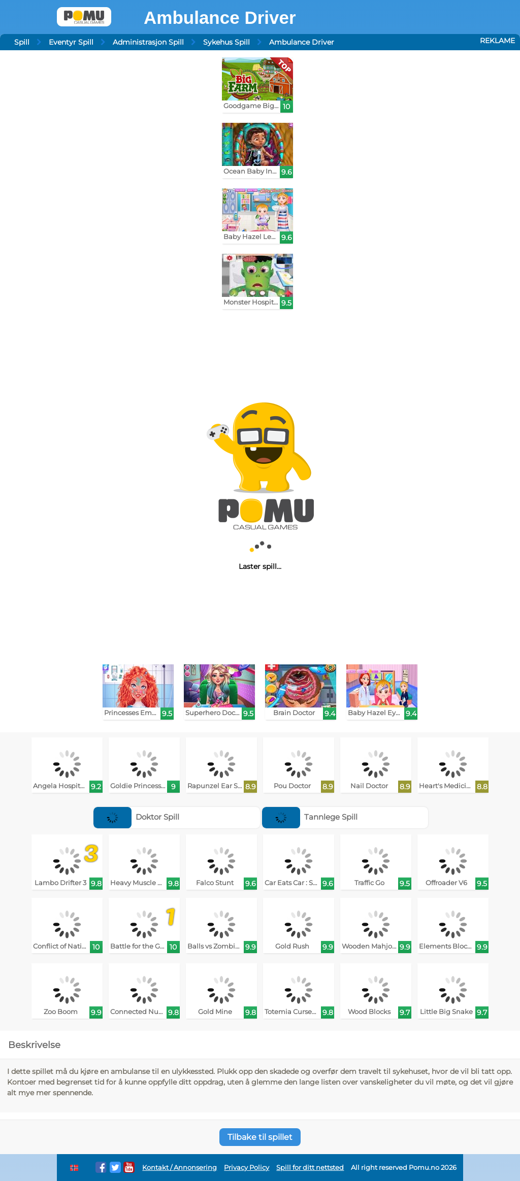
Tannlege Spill (310, 817)
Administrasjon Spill (148, 42)
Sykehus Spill (226, 42)
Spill (21, 42)
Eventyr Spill (71, 42)
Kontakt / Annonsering (179, 1167)
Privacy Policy (246, 1167)
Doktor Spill (136, 817)
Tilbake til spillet (260, 1137)
